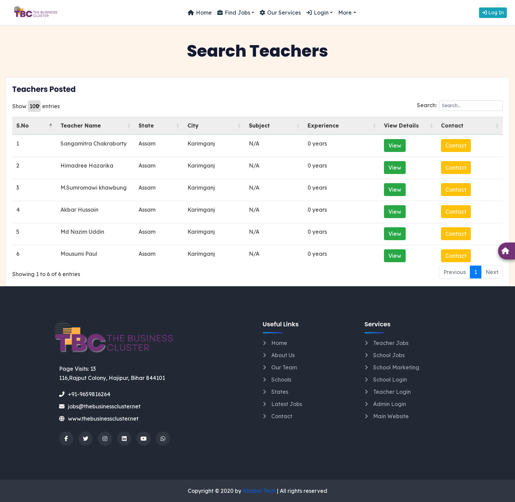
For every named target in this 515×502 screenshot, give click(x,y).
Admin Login (389, 404)
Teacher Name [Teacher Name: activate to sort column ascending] (75, 125)
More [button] (345, 12)
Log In (493, 12)
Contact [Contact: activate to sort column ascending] (461, 125)
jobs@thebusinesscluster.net (100, 406)
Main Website (391, 416)
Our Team (284, 367)
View (389, 145)
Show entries (36, 106)
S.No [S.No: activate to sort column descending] (22, 125)
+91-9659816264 (84, 394)
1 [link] (475, 272)
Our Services (280, 12)
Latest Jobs (286, 404)
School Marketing (396, 367)
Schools (281, 379)
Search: (460, 105)
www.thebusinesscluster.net (99, 418)
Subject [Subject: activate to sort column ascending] (271, 125)
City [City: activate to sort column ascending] (213, 125)
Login (317, 12)
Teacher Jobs (390, 343)
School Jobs (389, 355)
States (279, 391)
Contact (464, 145)
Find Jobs (233, 12)
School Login (390, 379)
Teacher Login (392, 391)
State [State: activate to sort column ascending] (173, 125)
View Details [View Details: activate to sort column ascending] (395, 125)
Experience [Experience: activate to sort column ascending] (328, 125)
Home (200, 12)
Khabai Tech (259, 490)
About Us (283, 355)
